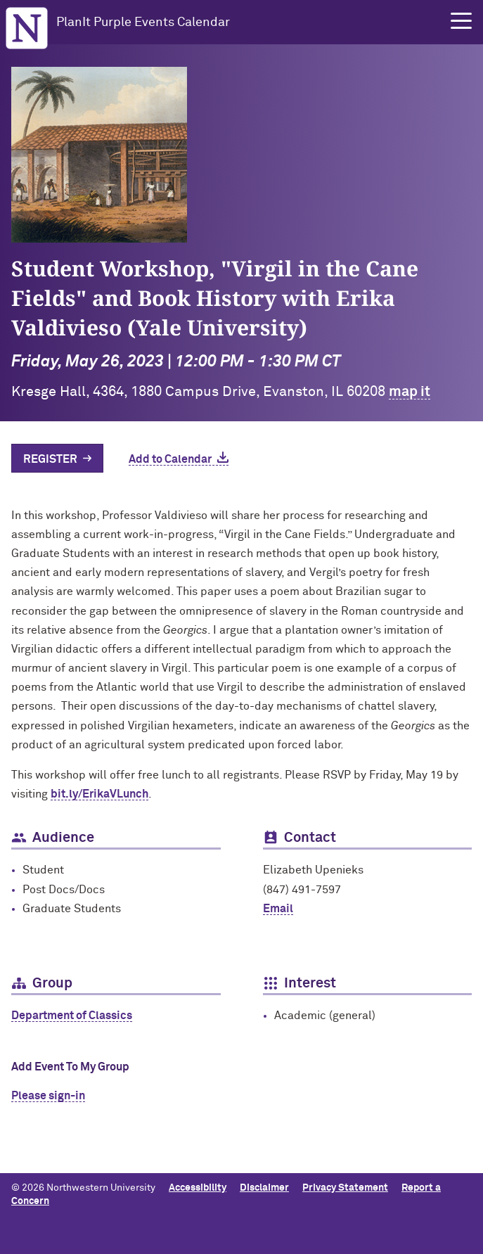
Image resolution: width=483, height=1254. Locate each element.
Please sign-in (48, 1095)
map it (409, 392)
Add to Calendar (170, 459)
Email (278, 908)
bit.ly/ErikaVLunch (99, 794)
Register (50, 459)
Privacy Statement (345, 1188)
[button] (461, 21)
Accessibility (197, 1188)
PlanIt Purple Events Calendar (143, 22)
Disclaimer (264, 1188)
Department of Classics (71, 1015)
